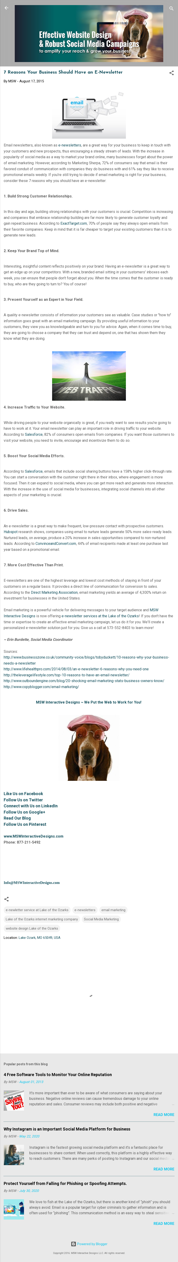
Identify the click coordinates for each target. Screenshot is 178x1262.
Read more (164, 1115)
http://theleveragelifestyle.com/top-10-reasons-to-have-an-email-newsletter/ (67, 675)
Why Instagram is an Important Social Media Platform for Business (67, 1129)
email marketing (113, 910)
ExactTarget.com (73, 223)
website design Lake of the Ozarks (32, 928)
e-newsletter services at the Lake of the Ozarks (100, 616)
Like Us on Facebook (23, 793)
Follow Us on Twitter (23, 799)
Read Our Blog (17, 818)
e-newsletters (69, 145)
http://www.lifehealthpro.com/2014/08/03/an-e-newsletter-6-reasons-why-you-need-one (76, 669)
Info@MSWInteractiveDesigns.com (32, 883)
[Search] (171, 9)
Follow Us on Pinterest (25, 824)
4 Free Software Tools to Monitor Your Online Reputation (58, 1074)
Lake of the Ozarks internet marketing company (42, 919)
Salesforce (34, 434)
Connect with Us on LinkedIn (31, 805)
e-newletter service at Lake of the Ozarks (37, 910)
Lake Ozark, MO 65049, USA (39, 938)
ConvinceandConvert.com (56, 543)
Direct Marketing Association (54, 592)
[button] (171, 73)
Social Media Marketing (101, 919)
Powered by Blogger (89, 1244)
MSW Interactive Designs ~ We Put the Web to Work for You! (88, 702)
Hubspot (11, 532)
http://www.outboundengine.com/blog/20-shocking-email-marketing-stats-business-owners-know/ (84, 681)
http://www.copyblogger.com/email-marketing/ (41, 687)
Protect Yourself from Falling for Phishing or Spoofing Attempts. (65, 1183)
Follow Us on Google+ (24, 812)
